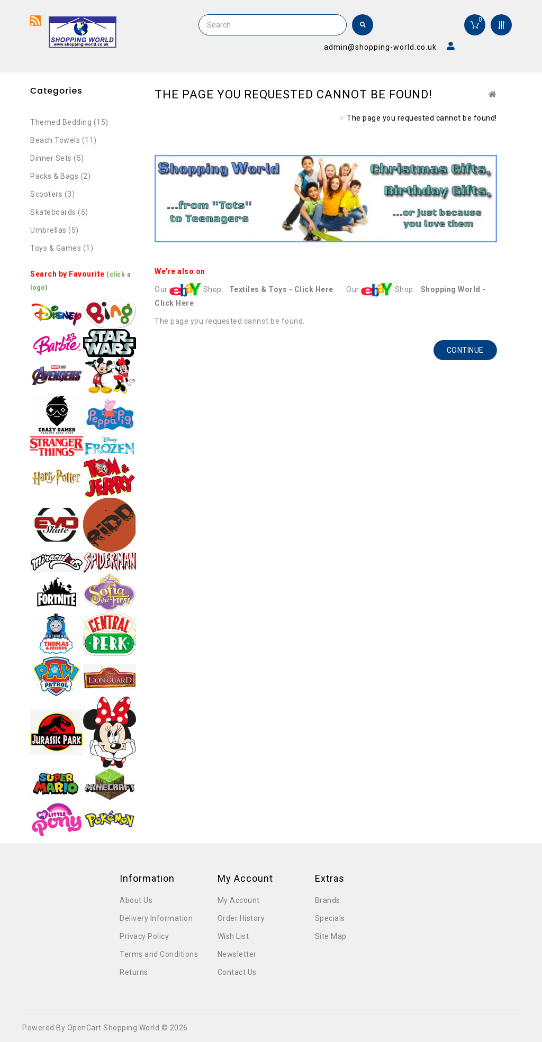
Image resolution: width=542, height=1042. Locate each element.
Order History (241, 918)
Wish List (233, 936)
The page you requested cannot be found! (422, 118)
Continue (465, 350)
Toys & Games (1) (61, 248)
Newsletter (237, 954)
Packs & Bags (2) (60, 176)
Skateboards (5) (59, 212)
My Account (239, 900)
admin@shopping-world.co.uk (380, 47)
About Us (136, 900)
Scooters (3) (52, 194)
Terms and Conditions (159, 954)
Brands (327, 900)
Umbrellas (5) (54, 230)
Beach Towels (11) (63, 140)
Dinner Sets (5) (57, 158)
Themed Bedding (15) (69, 122)
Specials (330, 918)
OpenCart (84, 1027)
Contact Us (237, 972)
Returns (134, 972)
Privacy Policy (144, 936)
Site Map (331, 936)
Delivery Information (156, 918)
